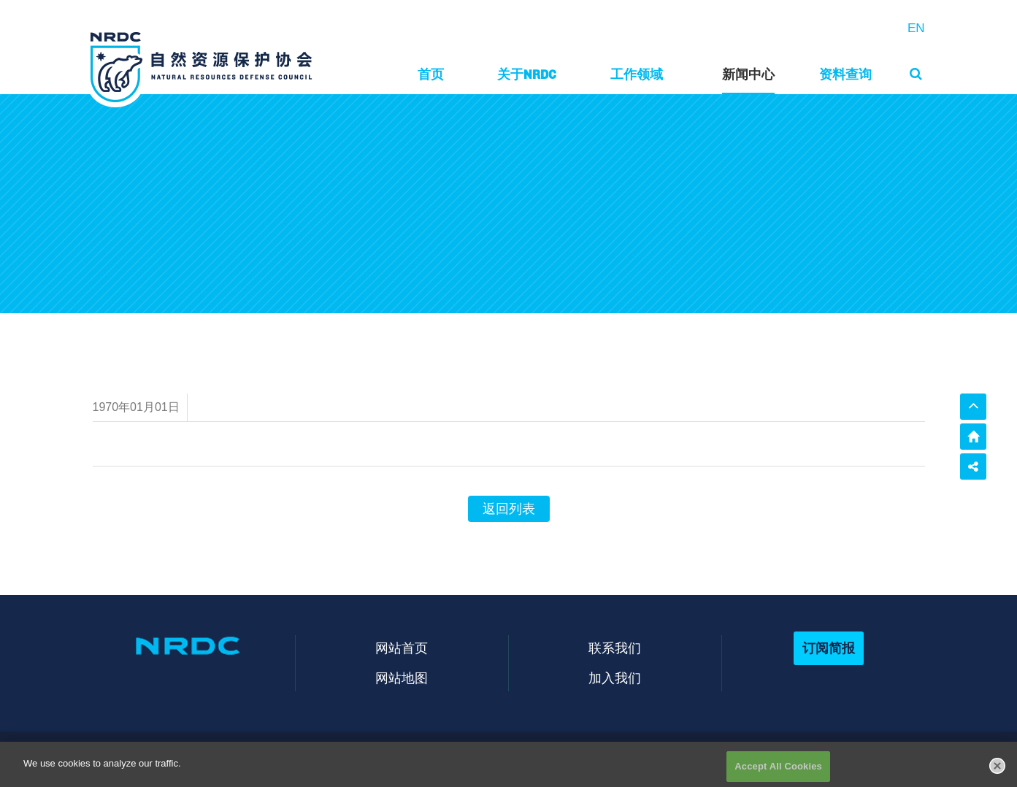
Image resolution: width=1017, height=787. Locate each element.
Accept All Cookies (778, 771)
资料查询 (845, 74)
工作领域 (636, 74)
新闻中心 (748, 74)
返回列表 (509, 509)
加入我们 (614, 678)
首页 (431, 74)
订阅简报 (828, 648)
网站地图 (401, 678)
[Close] (997, 770)
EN (916, 28)
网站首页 (401, 648)
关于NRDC (526, 74)
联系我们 (614, 648)
